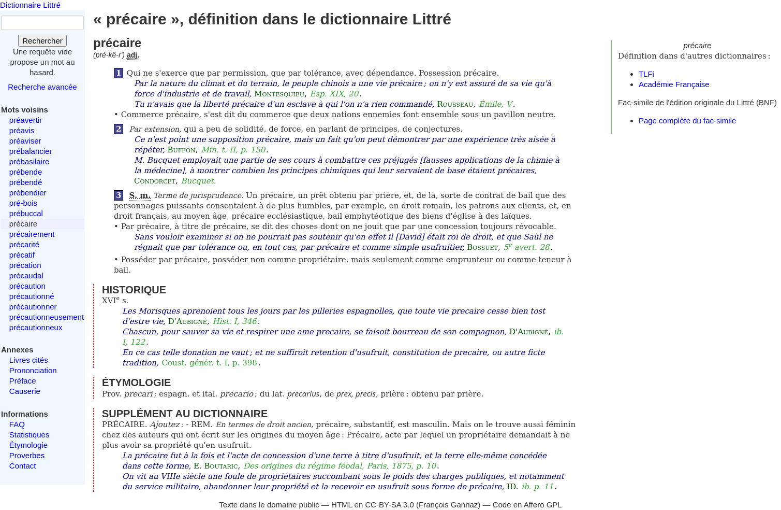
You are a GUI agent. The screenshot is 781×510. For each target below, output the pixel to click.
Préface (22, 380)
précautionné (31, 296)
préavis (21, 130)
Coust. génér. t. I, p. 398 (209, 362)
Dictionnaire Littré (30, 5)
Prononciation (33, 370)
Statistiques (29, 434)
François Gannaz (448, 504)
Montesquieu (279, 93)
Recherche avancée (42, 86)
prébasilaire (29, 161)
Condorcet (154, 181)
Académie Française (674, 84)
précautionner (33, 306)
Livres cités (28, 360)
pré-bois (23, 203)
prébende (25, 171)
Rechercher (42, 40)
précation (25, 265)
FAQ (17, 424)
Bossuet (482, 247)
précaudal (26, 275)
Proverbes (27, 455)
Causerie (24, 391)
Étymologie (28, 445)
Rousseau (455, 104)
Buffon (181, 149)
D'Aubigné (187, 321)
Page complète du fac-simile (687, 120)
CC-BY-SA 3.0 (389, 504)
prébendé (25, 182)
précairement (32, 234)
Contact (22, 465)
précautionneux (36, 327)
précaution (27, 285)
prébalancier (30, 151)
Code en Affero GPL (527, 504)
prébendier (28, 192)
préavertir (25, 120)
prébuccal (26, 213)
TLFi (646, 73)
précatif (22, 254)
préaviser (25, 140)
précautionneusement (46, 317)
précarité (24, 244)
